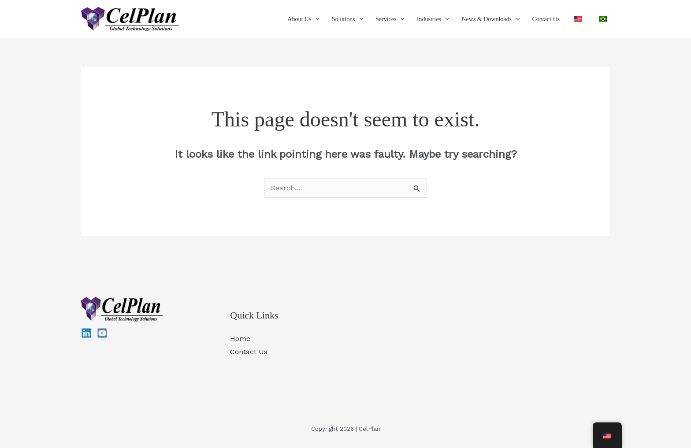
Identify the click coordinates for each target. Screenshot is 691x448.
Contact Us (546, 19)
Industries (433, 19)
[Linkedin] (86, 333)
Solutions (347, 19)
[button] (315, 19)
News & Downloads (490, 19)
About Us (303, 19)
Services (390, 19)
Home (240, 338)
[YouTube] (102, 333)
